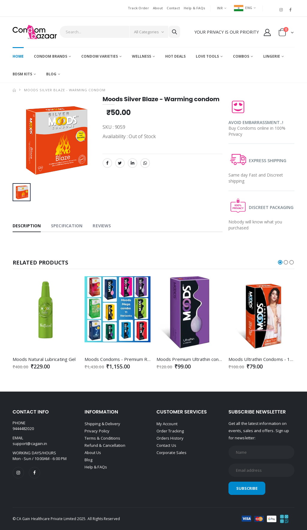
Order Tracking (170, 431)
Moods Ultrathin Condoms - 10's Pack (267, 359)
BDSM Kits (22, 74)
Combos (241, 56)
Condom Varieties (99, 56)
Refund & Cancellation (105, 445)
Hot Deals (175, 56)
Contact (173, 8)
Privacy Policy (97, 431)
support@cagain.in (30, 443)
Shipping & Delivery (102, 423)
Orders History (169, 438)
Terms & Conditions (102, 438)
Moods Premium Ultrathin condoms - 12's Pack (205, 359)
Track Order (138, 8)
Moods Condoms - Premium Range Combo (129, 359)
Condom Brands (50, 56)
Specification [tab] (66, 226)
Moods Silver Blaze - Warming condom (65, 90)
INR (220, 8)
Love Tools (207, 56)
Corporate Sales (171, 452)
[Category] (148, 32)
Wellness (141, 56)
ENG (243, 7)
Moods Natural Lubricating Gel (44, 359)
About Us (93, 452)
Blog (51, 74)
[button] (286, 33)
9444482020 (23, 428)
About (158, 8)
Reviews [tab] (102, 226)
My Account (166, 423)
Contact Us (166, 445)
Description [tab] (27, 226)
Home (18, 56)
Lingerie (271, 56)
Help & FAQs (194, 8)
